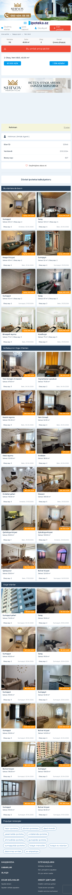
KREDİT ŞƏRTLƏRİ (46, 880)
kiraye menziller (37, 845)
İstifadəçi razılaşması (45, 866)
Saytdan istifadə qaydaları (10, 888)
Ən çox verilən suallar (45, 873)
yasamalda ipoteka (14, 834)
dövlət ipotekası (31, 828)
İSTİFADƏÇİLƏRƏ (46, 862)
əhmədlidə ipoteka (14, 840)
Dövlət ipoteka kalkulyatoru (36, 179)
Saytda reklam (6, 884)
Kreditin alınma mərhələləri (48, 891)
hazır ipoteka (11, 828)
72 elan (67, 127)
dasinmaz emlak (13, 851)
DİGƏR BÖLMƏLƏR (10, 880)
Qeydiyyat (42, 28)
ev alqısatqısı (32, 851)
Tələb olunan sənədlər (46, 888)
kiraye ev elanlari (58, 845)
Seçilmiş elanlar (7, 28)
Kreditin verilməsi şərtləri (47, 884)
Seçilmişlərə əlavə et (38, 165)
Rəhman (13, 127)
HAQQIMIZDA (7, 862)
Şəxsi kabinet (25, 28)
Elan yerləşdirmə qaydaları (47, 870)
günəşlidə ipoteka (37, 840)
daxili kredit (49, 828)
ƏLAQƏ (4, 873)
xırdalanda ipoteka (37, 834)
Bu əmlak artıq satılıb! (37, 49)
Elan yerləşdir (60, 28)
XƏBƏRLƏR (6, 867)
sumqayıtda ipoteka (15, 845)
